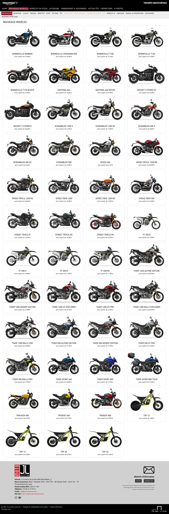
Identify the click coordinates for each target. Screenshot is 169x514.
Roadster (41, 13)
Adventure (17, 13)
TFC (104, 13)
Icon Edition (68, 13)
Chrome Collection (94, 13)
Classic (25, 13)
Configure (120, 13)
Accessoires (149, 13)
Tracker (33, 13)
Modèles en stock (38, 8)
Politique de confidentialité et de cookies (35, 507)
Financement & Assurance (74, 8)
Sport (48, 13)
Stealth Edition (80, 13)
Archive (138, 481)
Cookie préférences (56, 507)
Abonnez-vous (149, 481)
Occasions (54, 8)
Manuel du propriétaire (134, 13)
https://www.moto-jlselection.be (32, 494)
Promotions (106, 8)
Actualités (93, 8)
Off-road (55, 13)
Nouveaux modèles (18, 8)
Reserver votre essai (10, 17)
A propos (118, 8)
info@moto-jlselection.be (28, 491)
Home (4, 8)
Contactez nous (6, 509)
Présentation (7, 13)
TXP (61, 13)
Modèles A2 (111, 13)
